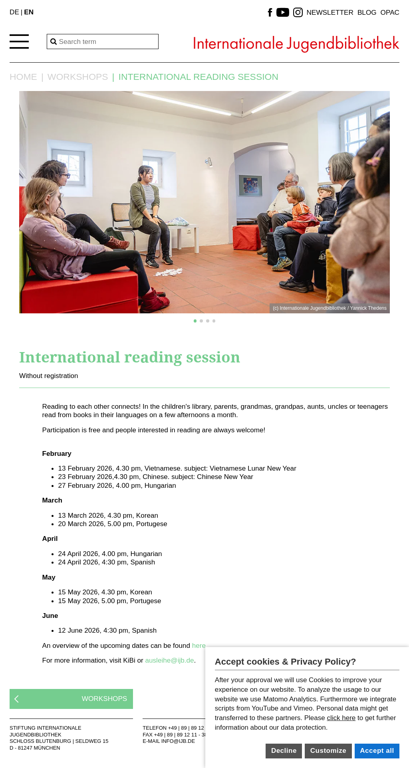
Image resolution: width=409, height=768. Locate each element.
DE (14, 12)
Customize (328, 750)
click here (341, 718)
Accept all (377, 750)
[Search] (102, 41)
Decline (284, 750)
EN (29, 12)
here (199, 645)
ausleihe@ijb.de (169, 660)
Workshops (78, 76)
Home (23, 76)
